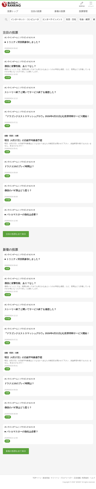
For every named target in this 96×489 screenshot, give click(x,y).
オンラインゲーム (11, 37)
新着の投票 (59, 11)
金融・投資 (8, 136)
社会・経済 (85, 19)
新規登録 (46, 478)
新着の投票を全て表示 (16, 451)
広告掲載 (77, 478)
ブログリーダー (66, 478)
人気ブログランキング (11, 4)
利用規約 (85, 478)
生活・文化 (71, 19)
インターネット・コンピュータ (25, 19)
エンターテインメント (52, 19)
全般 (16, 136)
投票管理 (83, 11)
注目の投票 (36, 11)
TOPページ (37, 478)
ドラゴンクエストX (27, 37)
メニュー (91, 6)
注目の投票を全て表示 (16, 234)
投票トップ (12, 11)
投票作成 (81, 6)
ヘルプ (92, 478)
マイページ (55, 478)
